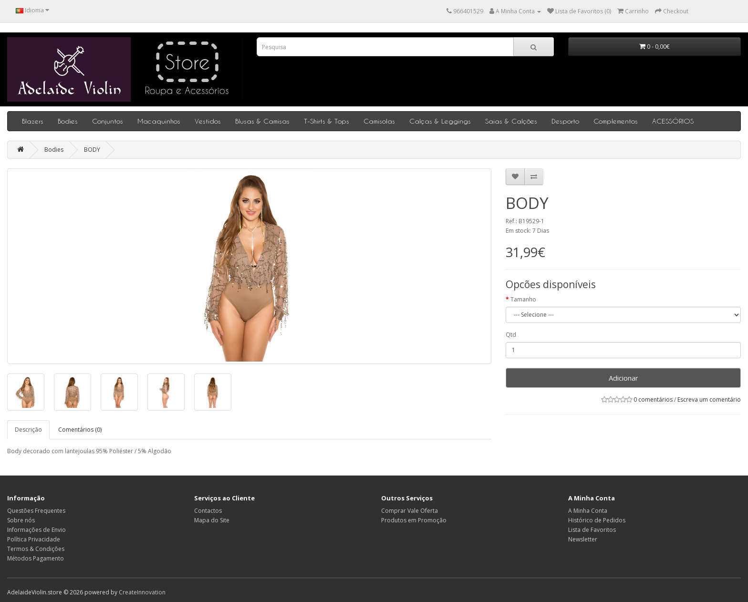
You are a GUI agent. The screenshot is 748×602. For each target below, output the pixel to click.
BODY (92, 149)
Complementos (615, 121)
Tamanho (523, 299)
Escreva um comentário (709, 399)
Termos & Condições (35, 549)
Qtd (511, 335)
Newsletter (582, 539)
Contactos (208, 511)
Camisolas (379, 121)
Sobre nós (21, 520)
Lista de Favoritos (592, 530)
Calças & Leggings (440, 121)
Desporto (565, 121)
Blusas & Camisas (262, 121)
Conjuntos (107, 121)
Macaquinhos (158, 121)
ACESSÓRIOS (673, 121)
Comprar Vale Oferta (409, 511)
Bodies (68, 121)
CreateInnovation (142, 592)
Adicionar (623, 378)
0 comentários (653, 399)
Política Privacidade (33, 539)
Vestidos (208, 121)
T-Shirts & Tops (326, 121)
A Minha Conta (587, 511)
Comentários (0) (80, 430)
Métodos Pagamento (35, 558)
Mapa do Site (211, 520)
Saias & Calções (511, 121)
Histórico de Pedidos (596, 520)
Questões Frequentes (36, 511)
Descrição (28, 430)
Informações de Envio (36, 530)
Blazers (32, 121)
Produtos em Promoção (414, 520)
